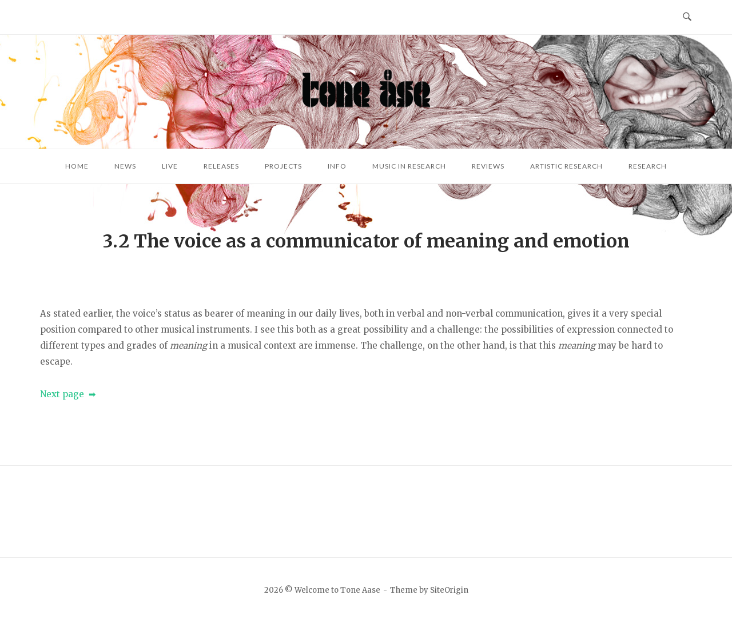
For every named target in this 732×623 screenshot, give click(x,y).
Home (77, 166)
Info (337, 166)
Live (170, 166)
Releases (221, 166)
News (125, 166)
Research (647, 166)
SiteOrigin (449, 590)
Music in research (409, 166)
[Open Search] (687, 17)
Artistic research (566, 166)
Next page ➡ (68, 394)
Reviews (488, 166)
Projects (283, 166)
